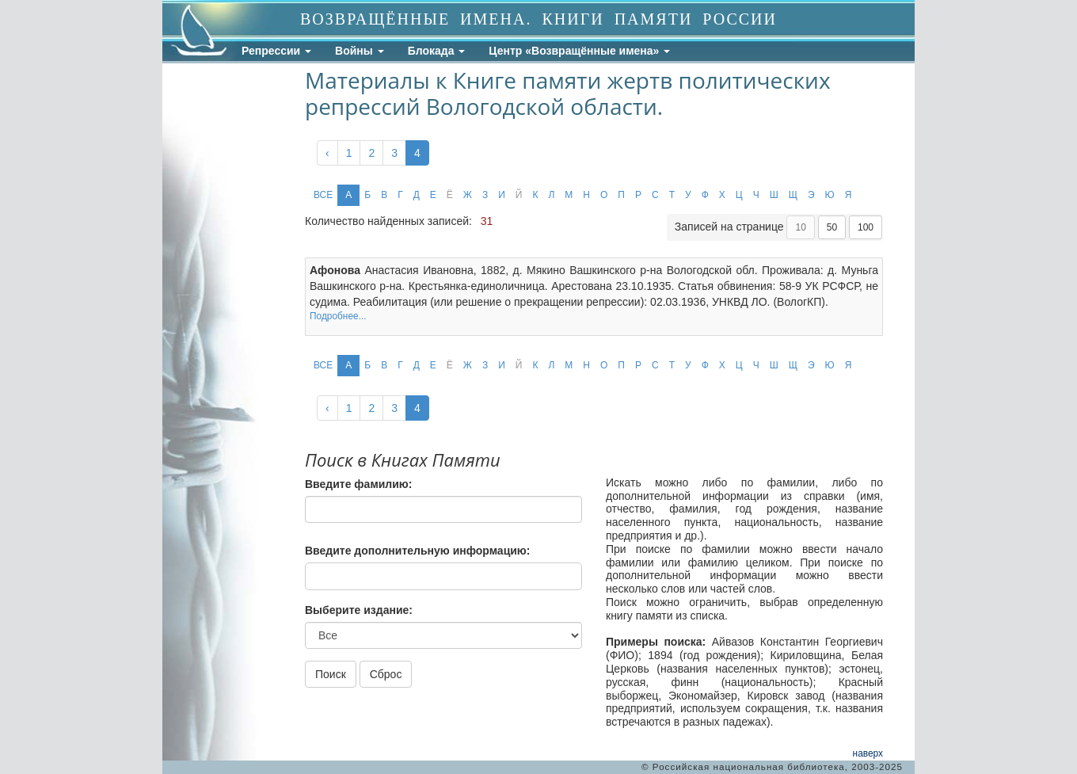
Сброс (386, 674)
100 (865, 227)
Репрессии (276, 50)
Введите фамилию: (358, 484)
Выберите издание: (359, 610)
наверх (868, 753)
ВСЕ (323, 194)
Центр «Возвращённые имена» (579, 50)
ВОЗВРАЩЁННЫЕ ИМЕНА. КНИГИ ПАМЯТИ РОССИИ (538, 19)
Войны (359, 50)
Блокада (437, 50)
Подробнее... (338, 316)
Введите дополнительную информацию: (417, 550)
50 (832, 227)
